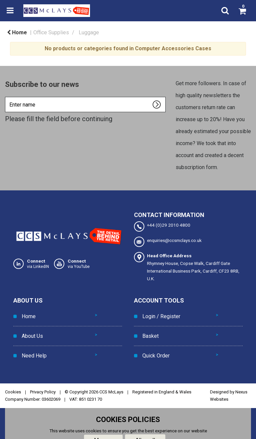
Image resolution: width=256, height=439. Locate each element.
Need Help (32, 344)
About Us (30, 329)
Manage (103, 426)
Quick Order (154, 344)
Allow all (145, 426)
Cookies (13, 377)
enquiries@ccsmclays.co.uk (168, 242)
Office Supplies (51, 32)
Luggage (89, 32)
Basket (149, 329)
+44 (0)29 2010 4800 (162, 226)
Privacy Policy (43, 377)
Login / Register (160, 314)
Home (17, 32)
